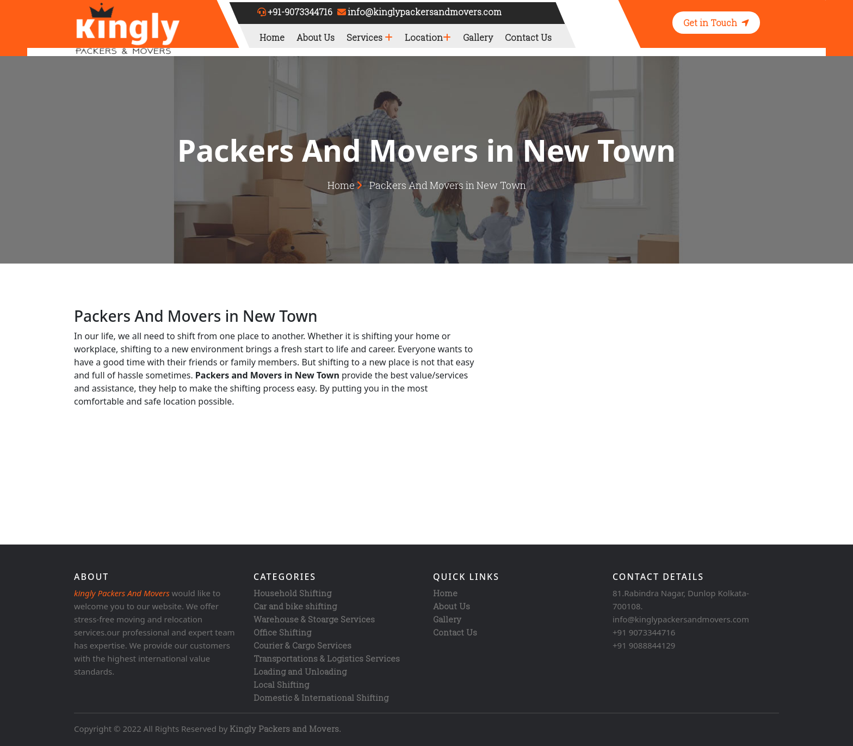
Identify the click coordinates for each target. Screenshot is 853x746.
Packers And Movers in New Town (447, 185)
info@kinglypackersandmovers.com (425, 11)
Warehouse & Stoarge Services (314, 619)
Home (272, 37)
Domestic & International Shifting (321, 697)
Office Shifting (282, 632)
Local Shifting (281, 684)
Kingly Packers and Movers (284, 728)
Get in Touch (716, 22)
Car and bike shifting (295, 606)
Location (428, 37)
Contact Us (528, 37)
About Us (315, 37)
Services (370, 37)
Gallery (478, 37)
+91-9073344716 (300, 11)
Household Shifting (292, 593)
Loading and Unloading (300, 671)
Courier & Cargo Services (302, 645)
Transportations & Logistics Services (327, 658)
